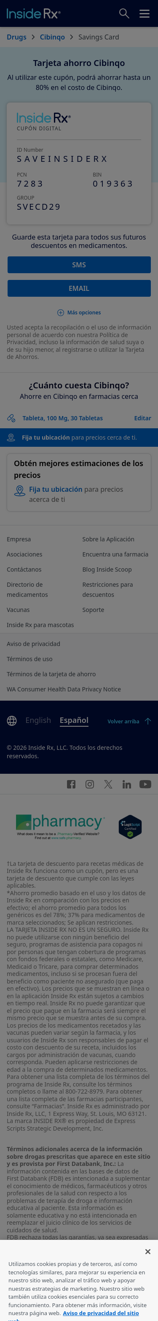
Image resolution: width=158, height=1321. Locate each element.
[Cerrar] (148, 1259)
